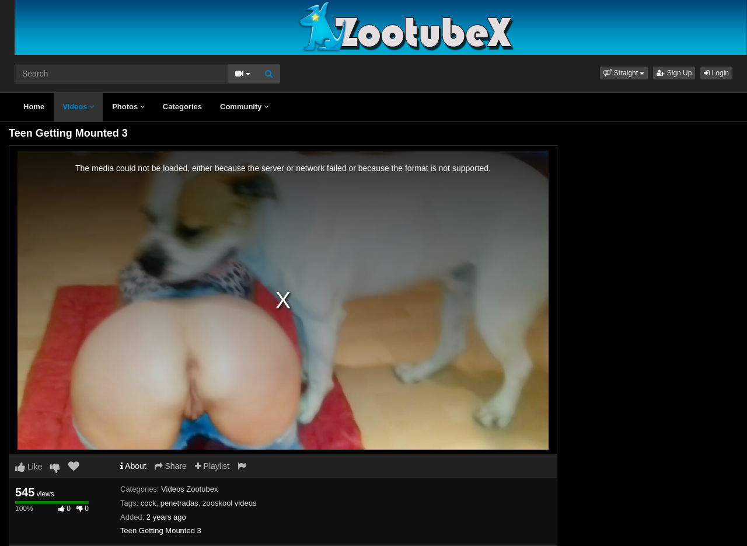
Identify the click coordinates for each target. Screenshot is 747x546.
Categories (182, 106)
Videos (78, 106)
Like (29, 466)
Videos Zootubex (189, 489)
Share (171, 466)
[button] (624, 73)
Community (244, 106)
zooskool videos (230, 503)
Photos (128, 106)
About (133, 466)
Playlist (212, 466)
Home (33, 106)
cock (148, 503)
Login (716, 73)
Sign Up (674, 73)
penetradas (179, 503)
